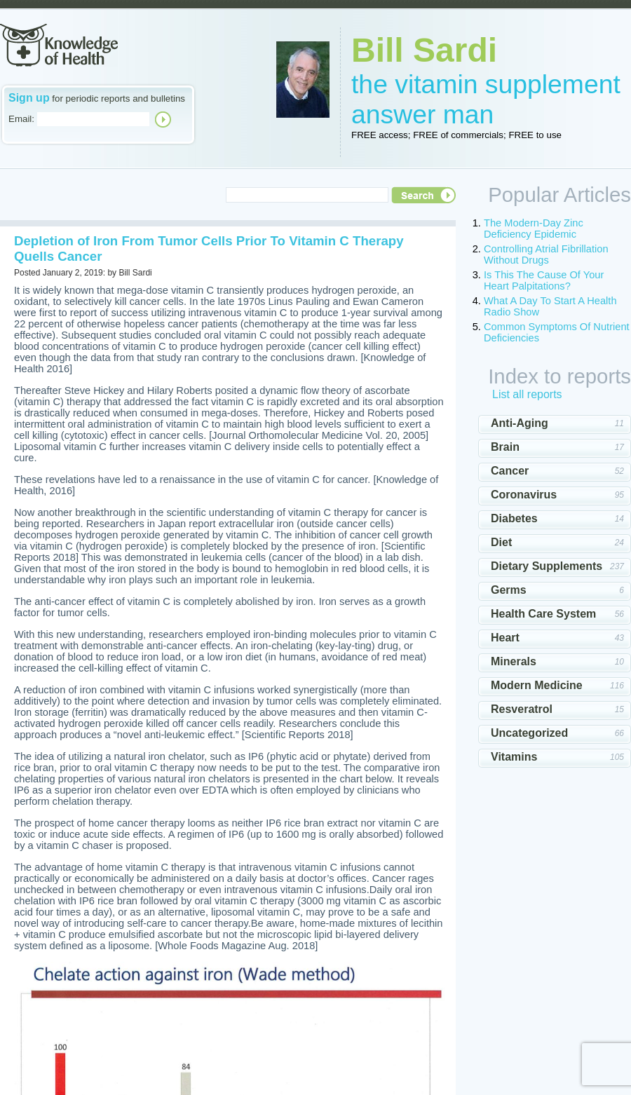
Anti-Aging (519, 423)
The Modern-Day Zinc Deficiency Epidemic (533, 228)
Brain (505, 447)
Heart (505, 638)
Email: (21, 119)
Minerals (513, 661)
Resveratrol (521, 709)
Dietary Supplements (546, 566)
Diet (501, 542)
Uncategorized (529, 733)
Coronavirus (524, 495)
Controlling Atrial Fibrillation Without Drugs (546, 254)
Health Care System (543, 614)
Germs (509, 590)
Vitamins (514, 757)
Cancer (510, 471)
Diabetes (514, 518)
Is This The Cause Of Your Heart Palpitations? (544, 280)
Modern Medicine (537, 685)
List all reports (527, 394)
